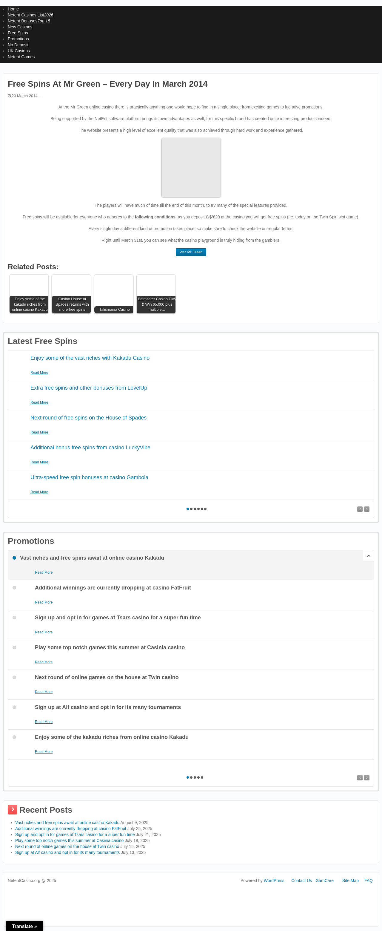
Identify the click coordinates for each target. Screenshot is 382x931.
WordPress (274, 880)
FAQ (368, 880)
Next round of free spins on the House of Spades (88, 418)
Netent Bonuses (29, 21)
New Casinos (20, 26)
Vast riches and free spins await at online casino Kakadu (67, 822)
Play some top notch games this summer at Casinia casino (69, 840)
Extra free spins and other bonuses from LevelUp (88, 388)
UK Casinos (19, 50)
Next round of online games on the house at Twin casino (67, 846)
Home (13, 9)
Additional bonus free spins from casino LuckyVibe (90, 448)
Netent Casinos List (30, 15)
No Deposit (18, 44)
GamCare (324, 880)
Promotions (18, 38)
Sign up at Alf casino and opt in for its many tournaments (67, 852)
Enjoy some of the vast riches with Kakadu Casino (90, 358)
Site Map (350, 880)
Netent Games (21, 56)
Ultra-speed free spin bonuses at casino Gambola (89, 477)
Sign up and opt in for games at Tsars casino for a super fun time (75, 834)
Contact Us (301, 880)
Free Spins (18, 32)
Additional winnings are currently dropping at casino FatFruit (70, 828)
